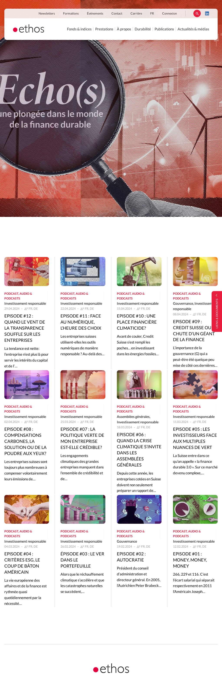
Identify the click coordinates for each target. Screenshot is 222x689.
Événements (95, 13)
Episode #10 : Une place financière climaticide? (137, 322)
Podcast (11, 293)
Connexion (169, 13)
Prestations (104, 29)
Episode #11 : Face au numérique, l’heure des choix (80, 322)
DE (36, 308)
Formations (71, 13)
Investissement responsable (25, 303)
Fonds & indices (79, 29)
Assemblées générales (133, 417)
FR (152, 13)
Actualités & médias (193, 29)
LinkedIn (207, 13)
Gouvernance (183, 303)
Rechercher (197, 13)
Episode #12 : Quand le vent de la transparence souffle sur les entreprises (24, 328)
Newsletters (47, 13)
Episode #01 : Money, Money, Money (190, 560)
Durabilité (143, 29)
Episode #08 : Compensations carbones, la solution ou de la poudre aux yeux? (25, 441)
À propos (124, 29)
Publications (164, 29)
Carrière (136, 13)
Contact (116, 13)
